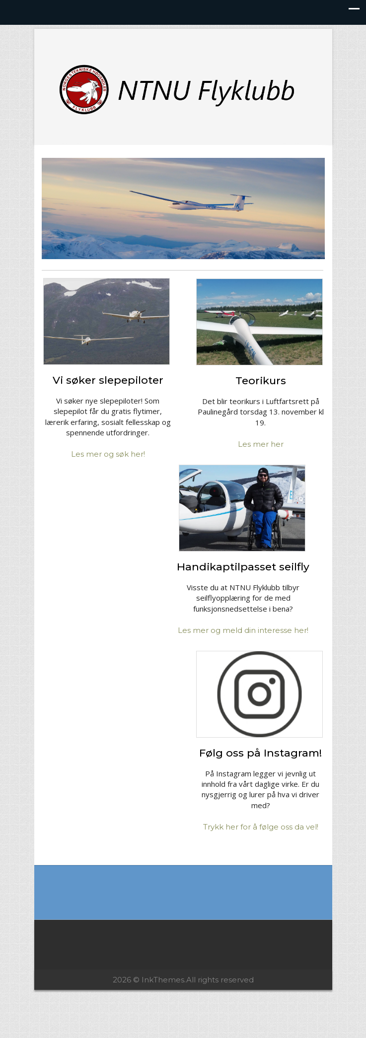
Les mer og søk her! (108, 454)
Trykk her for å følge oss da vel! (260, 826)
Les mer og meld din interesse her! (243, 630)
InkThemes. (164, 979)
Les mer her (261, 444)
